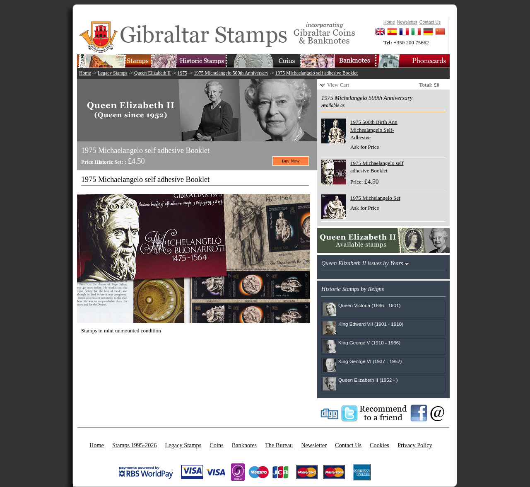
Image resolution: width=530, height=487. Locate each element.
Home (85, 73)
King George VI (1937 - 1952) (370, 361)
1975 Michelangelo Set (375, 198)
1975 (182, 73)
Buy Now (291, 160)
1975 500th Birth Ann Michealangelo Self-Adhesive (374, 129)
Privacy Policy (415, 445)
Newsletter (314, 445)
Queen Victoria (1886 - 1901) (369, 305)
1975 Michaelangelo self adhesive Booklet (316, 73)
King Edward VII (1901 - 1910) (370, 324)
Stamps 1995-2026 (134, 445)
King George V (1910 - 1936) (369, 342)
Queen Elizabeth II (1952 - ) (368, 380)
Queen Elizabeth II (152, 73)
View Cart (338, 85)
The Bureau (279, 445)
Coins (216, 445)
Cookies (379, 445)
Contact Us (348, 445)
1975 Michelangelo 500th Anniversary (231, 73)
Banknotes (244, 445)
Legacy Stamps (113, 73)
